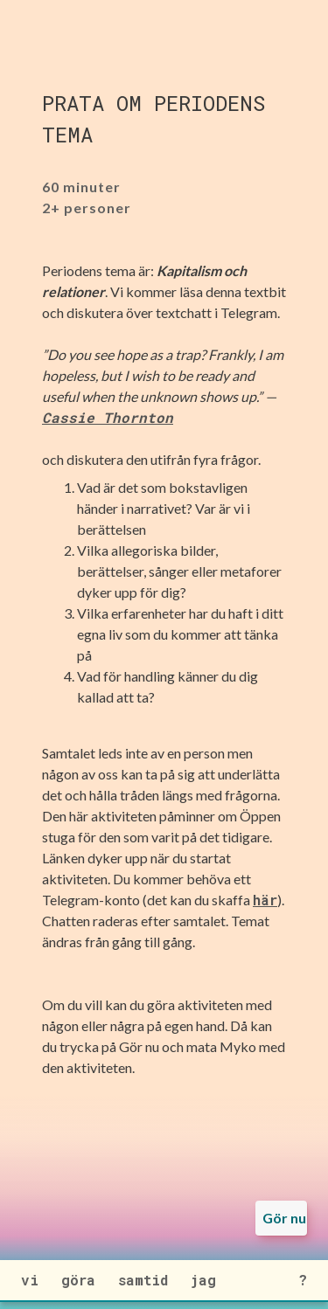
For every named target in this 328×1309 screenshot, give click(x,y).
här (265, 899)
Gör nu (284, 1217)
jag (203, 1280)
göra (78, 1280)
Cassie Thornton (107, 417)
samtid (143, 1280)
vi (29, 1280)
